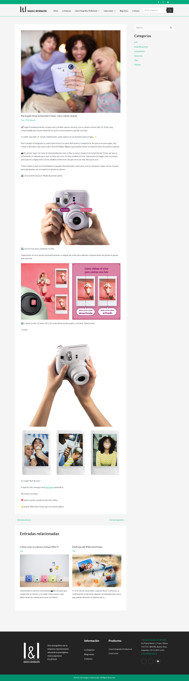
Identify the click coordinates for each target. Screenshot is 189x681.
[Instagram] (163, 1)
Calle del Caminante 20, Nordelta (154, 640)
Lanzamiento (140, 51)
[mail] (168, 1)
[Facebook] (158, 1)
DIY (136, 42)
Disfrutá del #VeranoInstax (87, 546)
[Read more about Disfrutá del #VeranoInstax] (96, 570)
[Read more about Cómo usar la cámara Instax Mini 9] (44, 570)
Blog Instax (124, 11)
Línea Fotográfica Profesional (87, 11)
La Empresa (66, 11)
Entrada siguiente (117, 520)
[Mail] (158, 661)
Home (55, 11)
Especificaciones (141, 47)
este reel (50, 487)
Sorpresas (138, 56)
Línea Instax (109, 11)
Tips (23, 120)
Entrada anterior (23, 520)
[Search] (170, 10)
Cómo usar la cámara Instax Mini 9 (39, 546)
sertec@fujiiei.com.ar (149, 653)
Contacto (135, 11)
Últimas (137, 64)
